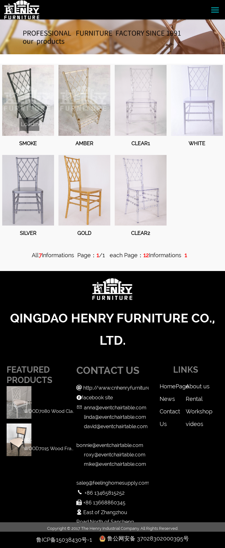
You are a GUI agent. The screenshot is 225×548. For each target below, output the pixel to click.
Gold (84, 233)
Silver (28, 233)
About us (198, 386)
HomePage (172, 386)
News (167, 399)
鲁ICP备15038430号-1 (64, 540)
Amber (84, 143)
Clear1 (140, 143)
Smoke (28, 143)
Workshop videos (198, 413)
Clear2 (140, 233)
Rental (194, 399)
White (197, 143)
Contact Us (170, 413)
